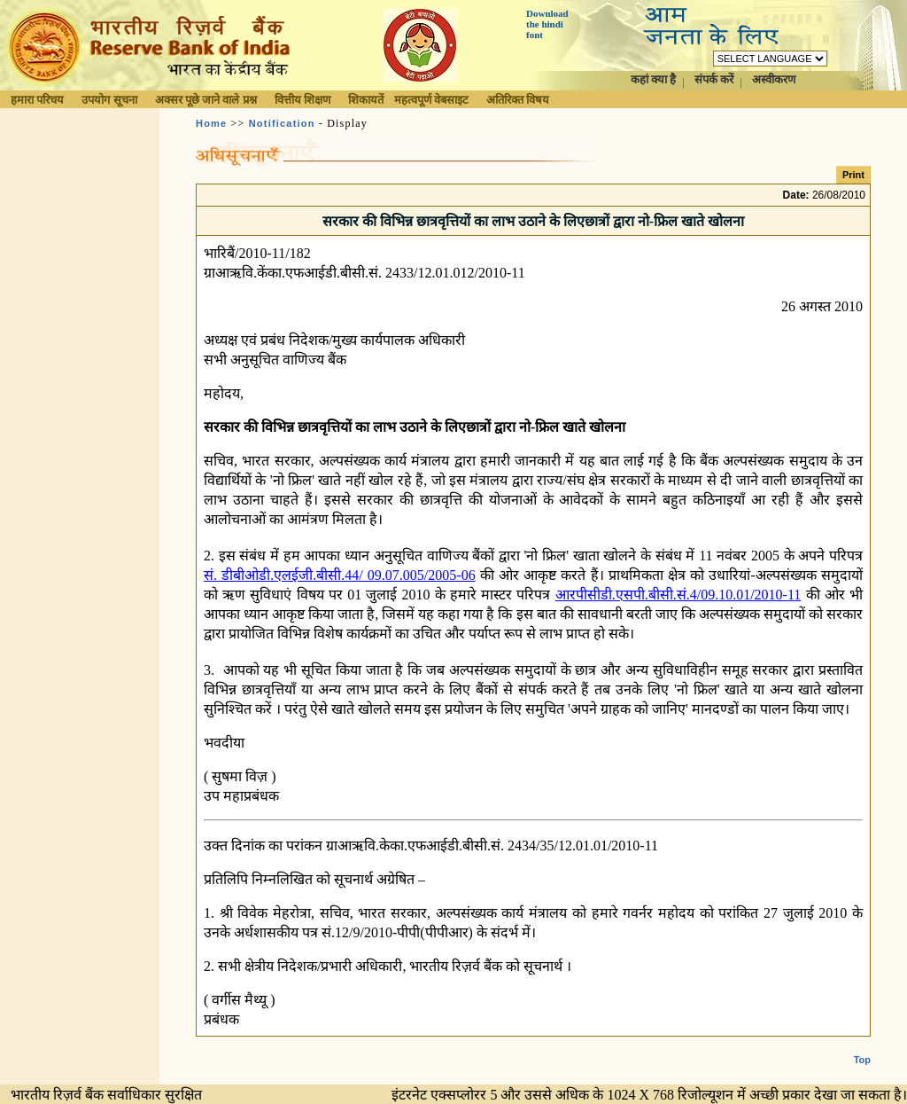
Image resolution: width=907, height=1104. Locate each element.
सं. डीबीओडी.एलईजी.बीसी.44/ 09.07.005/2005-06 (340, 575)
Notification (282, 123)
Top (862, 1059)
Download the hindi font (547, 24)
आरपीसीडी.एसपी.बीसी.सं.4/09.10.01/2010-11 (678, 594)
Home (211, 123)
